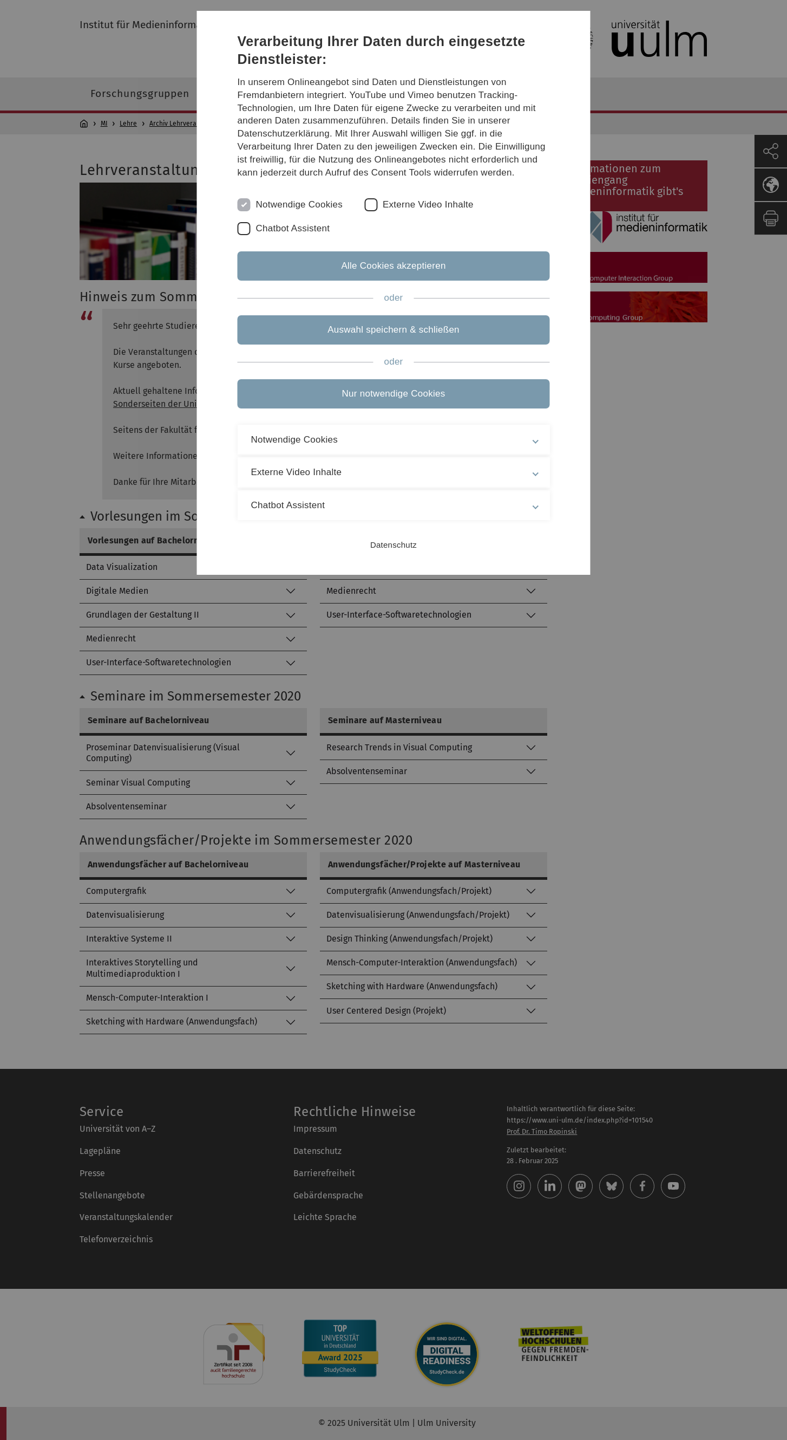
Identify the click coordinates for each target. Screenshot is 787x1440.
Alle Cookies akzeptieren (393, 266)
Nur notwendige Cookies (393, 393)
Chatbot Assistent (293, 228)
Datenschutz (393, 544)
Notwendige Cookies (299, 204)
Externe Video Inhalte (428, 204)
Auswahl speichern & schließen (393, 330)
